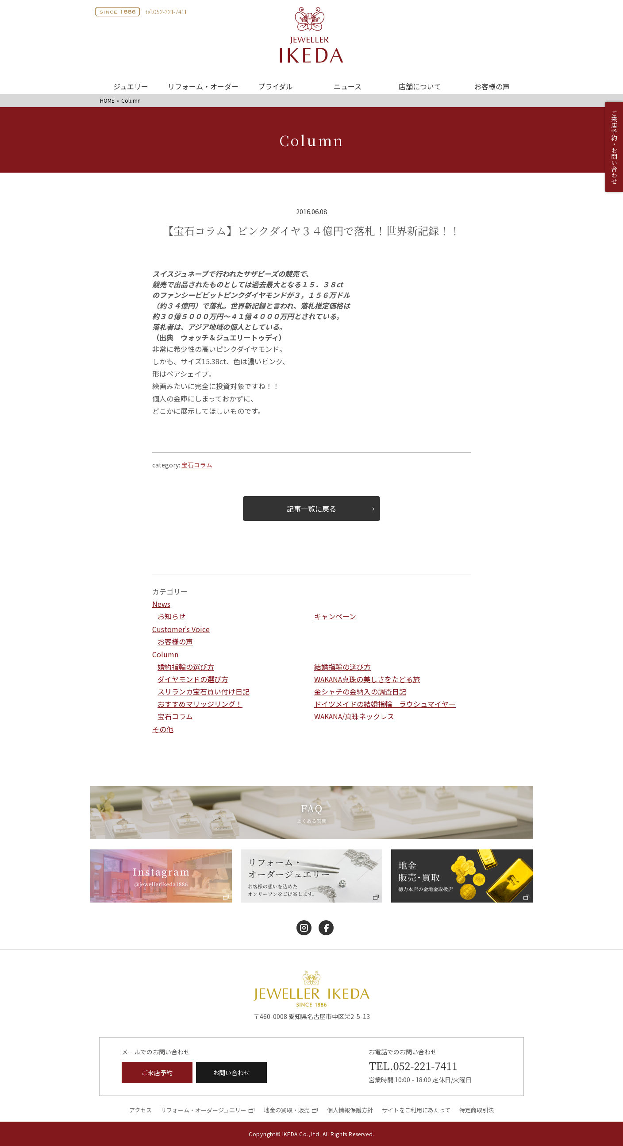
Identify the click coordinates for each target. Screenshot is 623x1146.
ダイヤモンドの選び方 (193, 679)
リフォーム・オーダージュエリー (203, 1110)
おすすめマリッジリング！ (200, 703)
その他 (162, 729)
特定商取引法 (476, 1110)
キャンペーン (335, 616)
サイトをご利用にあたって (416, 1110)
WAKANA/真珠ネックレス (354, 716)
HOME (107, 100)
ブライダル (275, 86)
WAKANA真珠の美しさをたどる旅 (367, 679)
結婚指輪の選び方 (342, 666)
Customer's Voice (181, 629)
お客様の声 (492, 86)
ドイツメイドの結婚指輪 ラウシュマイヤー (385, 703)
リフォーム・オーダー (203, 86)
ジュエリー (130, 86)
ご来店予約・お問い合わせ (614, 147)
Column (165, 654)
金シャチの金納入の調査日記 (360, 691)
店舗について (420, 86)
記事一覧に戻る (311, 508)
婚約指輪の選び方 (186, 666)
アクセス (140, 1110)
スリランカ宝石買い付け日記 (204, 691)
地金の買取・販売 (287, 1110)
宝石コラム (196, 464)
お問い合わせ (231, 1072)
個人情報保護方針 (350, 1110)
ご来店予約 (157, 1072)
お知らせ (172, 616)
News (161, 603)
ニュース (347, 86)
